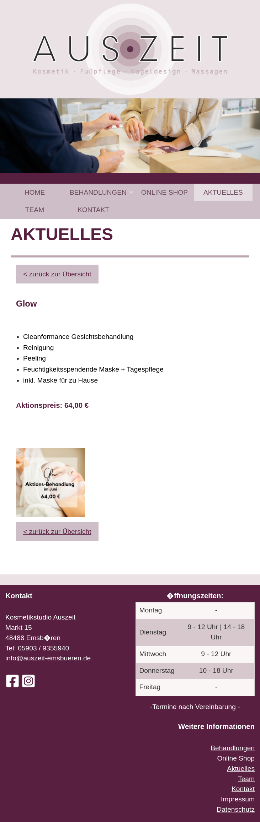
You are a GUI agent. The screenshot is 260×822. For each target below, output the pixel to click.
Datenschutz (236, 809)
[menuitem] (34, 192)
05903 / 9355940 (43, 648)
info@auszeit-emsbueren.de (48, 658)
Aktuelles (223, 192)
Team (34, 209)
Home (35, 192)
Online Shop (164, 192)
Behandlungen (98, 192)
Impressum (238, 799)
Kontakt (93, 209)
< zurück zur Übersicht (57, 274)
